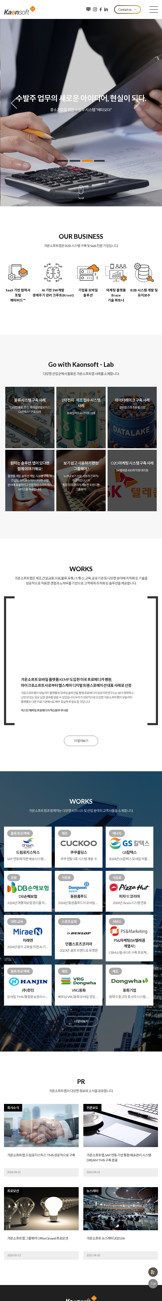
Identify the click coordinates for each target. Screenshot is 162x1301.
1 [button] (62, 161)
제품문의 (153, 1272)
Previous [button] (14, 103)
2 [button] (75, 161)
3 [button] (87, 161)
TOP (153, 1284)
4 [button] (99, 161)
